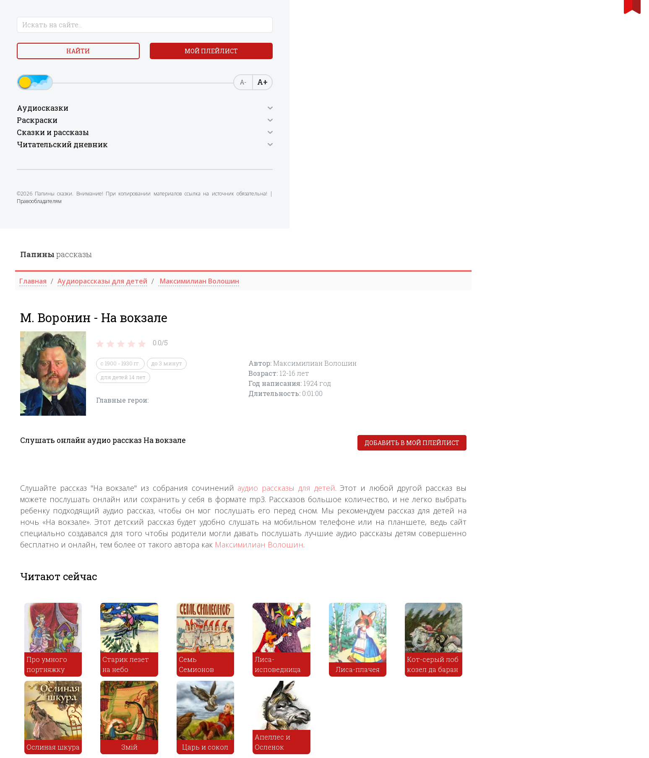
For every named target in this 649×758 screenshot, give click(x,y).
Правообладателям (78, 212)
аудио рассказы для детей (448, 260)
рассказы (218, 26)
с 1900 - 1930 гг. (282, 135)
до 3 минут (329, 135)
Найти (42, 54)
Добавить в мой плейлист (574, 215)
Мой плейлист (108, 54)
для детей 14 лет (285, 148)
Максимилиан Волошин (421, 316)
